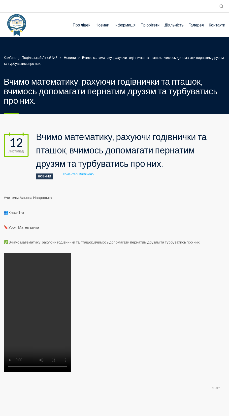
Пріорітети (150, 25)
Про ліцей (82, 25)
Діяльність (174, 25)
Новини (102, 25)
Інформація (125, 25)
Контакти (217, 25)
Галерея (196, 25)
